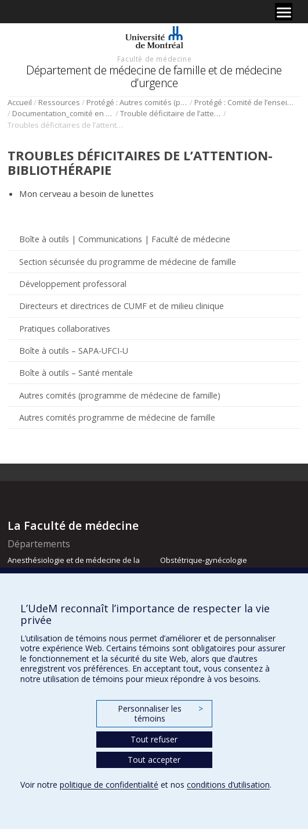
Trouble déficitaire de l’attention (171, 113)
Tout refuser (154, 739)
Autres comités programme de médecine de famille (117, 417)
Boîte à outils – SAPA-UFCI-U (73, 350)
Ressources (59, 102)
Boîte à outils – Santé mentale (76, 372)
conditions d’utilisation (228, 784)
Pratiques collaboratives (64, 328)
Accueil (20, 102)
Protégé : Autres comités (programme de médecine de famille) (137, 102)
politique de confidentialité (109, 784)
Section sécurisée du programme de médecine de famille (127, 261)
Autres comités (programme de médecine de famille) (119, 395)
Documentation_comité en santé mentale (63, 113)
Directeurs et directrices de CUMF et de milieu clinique (121, 305)
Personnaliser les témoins (160, 713)
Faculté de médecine (154, 58)
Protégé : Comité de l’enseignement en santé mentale (245, 102)
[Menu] (283, 11)
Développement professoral (72, 283)
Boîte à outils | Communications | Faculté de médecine (124, 239)
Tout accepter (154, 759)
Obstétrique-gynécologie (203, 560)
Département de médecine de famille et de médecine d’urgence (154, 76)
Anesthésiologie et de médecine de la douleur (74, 565)
